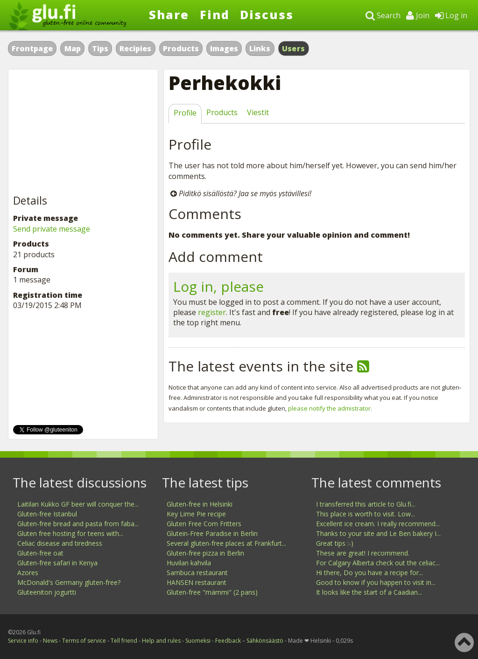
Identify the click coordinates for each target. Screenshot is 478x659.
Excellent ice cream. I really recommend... (378, 523)
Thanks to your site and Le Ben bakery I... (378, 533)
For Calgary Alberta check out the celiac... (378, 562)
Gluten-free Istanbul (47, 513)
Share (169, 14)
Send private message (51, 229)
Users (293, 48)
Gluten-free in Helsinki (199, 504)
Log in (451, 15)
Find (215, 14)
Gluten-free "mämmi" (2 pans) (212, 592)
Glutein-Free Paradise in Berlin (212, 533)
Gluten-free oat (40, 553)
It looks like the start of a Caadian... (369, 592)
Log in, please (218, 286)
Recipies (135, 48)
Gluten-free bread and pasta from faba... (78, 523)
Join (417, 15)
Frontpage (32, 48)
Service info (23, 641)
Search (383, 15)
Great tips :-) (334, 543)
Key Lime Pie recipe (196, 513)
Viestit (258, 112)
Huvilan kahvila (189, 562)
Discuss (267, 14)
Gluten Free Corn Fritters (204, 523)
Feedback (228, 641)
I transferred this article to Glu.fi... (365, 504)
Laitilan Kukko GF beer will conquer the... (78, 504)
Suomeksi (198, 641)
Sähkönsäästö (264, 641)
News (50, 641)
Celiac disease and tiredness (59, 543)
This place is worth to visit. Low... (365, 513)
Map (72, 48)
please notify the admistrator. (330, 408)
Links (259, 48)
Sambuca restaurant (197, 572)
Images (224, 48)
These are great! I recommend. (362, 553)
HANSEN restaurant (196, 582)
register (212, 312)
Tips (100, 48)
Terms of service (84, 641)
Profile (185, 113)
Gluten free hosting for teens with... (70, 533)
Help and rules (161, 641)
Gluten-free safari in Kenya (57, 562)
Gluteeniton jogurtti (46, 592)
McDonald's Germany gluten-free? (68, 582)
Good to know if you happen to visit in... (376, 582)
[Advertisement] (83, 132)
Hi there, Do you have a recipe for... (369, 572)
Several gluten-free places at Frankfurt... (226, 543)
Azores (27, 572)
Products (181, 48)
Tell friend (124, 641)
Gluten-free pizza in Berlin (205, 553)
